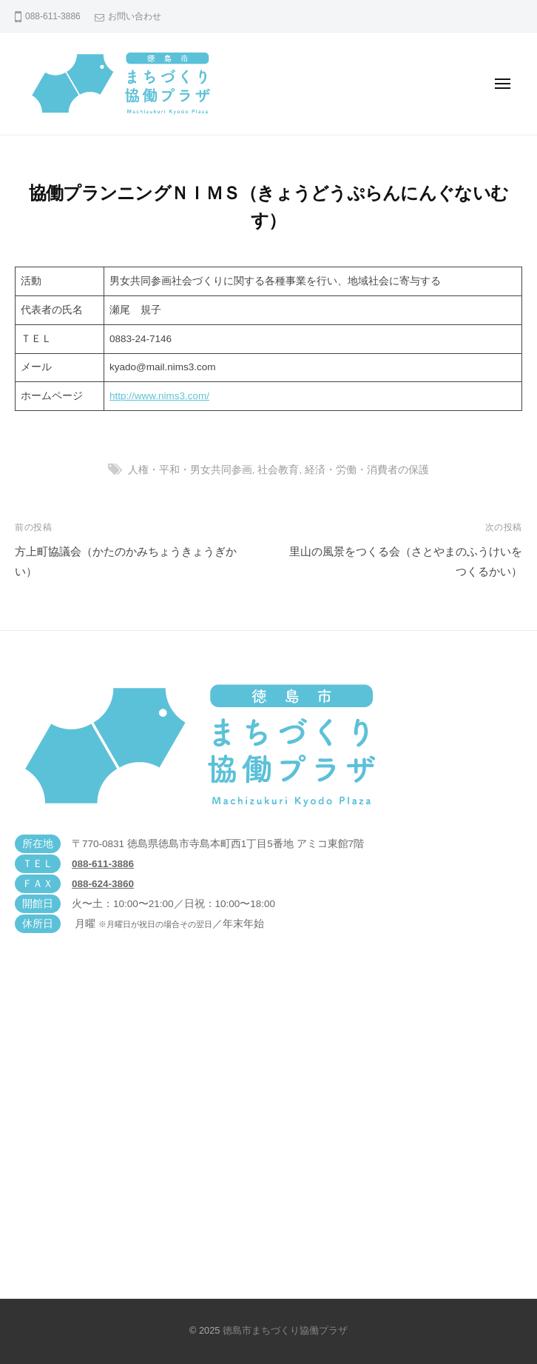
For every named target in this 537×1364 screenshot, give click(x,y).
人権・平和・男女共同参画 (190, 469)
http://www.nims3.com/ (159, 395)
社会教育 (278, 469)
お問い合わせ (134, 16)
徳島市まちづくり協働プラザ (285, 1330)
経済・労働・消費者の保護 (367, 469)
